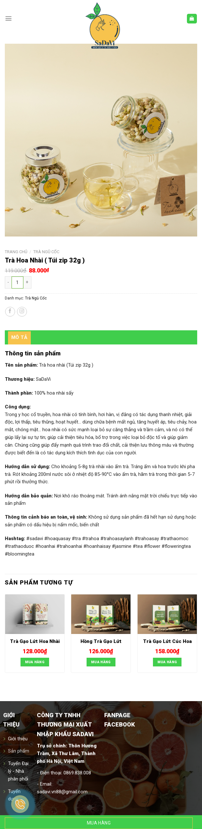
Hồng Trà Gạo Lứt (101, 641)
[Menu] (8, 18)
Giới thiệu (18, 739)
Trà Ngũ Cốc (46, 251)
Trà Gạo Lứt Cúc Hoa (167, 641)
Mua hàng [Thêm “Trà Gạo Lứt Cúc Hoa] (167, 662)
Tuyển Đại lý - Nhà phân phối (18, 771)
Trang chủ (16, 251)
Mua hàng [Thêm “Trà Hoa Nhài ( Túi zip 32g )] (99, 822)
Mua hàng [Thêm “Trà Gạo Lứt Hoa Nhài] (35, 662)
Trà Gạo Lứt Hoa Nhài (35, 641)
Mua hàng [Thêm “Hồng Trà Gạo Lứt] (101, 662)
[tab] (19, 337)
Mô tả (19, 337)
